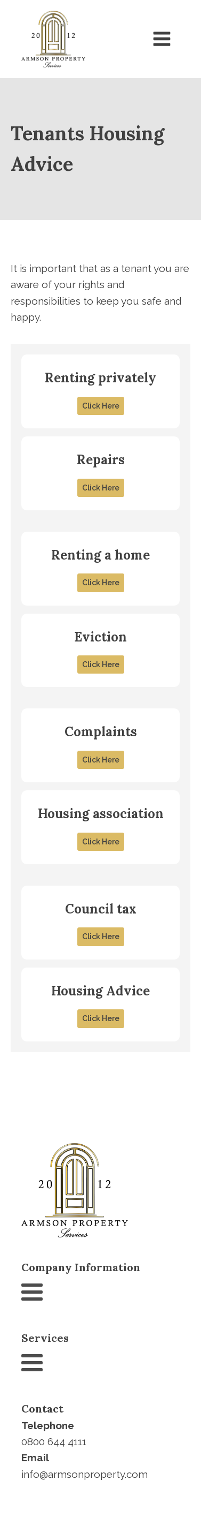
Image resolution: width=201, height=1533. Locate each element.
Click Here (100, 406)
